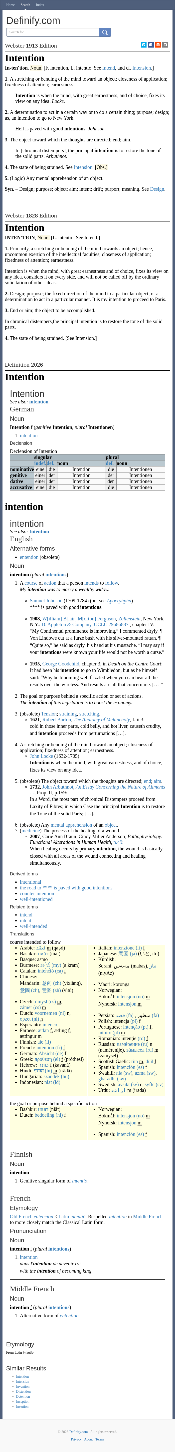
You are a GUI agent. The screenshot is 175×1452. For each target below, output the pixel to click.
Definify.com (78, 1432)
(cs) (52, 1001)
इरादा (39, 1070)
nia (119, 1073)
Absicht (46, 1053)
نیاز (153, 966)
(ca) (59, 971)
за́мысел (135, 1050)
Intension (22, 1381)
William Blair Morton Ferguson (79, 618)
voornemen (46, 1013)
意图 (47, 990)
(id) (56, 1082)
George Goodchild (60, 663)
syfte (150, 1084)
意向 (47, 983)
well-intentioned (36, 899)
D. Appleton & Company (66, 624)
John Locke (41, 756)
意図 (124, 953)
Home (10, 5)
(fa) (130, 1015)
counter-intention (37, 893)
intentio (79, 1180)
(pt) (145, 1027)
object (111, 825)
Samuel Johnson (46, 600)
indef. (40, 463)
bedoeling (44, 1115)
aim (157, 781)
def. (51, 463)
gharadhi (107, 1078)
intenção (131, 1027)
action (50, 583)
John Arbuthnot (57, 787)
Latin (63, 1216)
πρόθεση (43, 1059)
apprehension (78, 825)
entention (29, 557)
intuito (104, 1032)
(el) (56, 1059)
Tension (49, 713)
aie (40, 1042)
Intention (39, 531)
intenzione (124, 947)
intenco (49, 1024)
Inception (22, 1401)
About (88, 1439)
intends (91, 583)
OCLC (100, 624)
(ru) (145, 1044)
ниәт (43, 953)
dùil (149, 1061)
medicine (30, 830)
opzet (25, 1019)
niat (48, 1082)
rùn (134, 1061)
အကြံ (45, 965)
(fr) (58, 1047)
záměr (26, 1007)
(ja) (133, 953)
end (147, 781)
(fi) (47, 1042)
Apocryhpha (119, 600)
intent (25, 920)
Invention (23, 1386)
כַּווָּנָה (43, 1065)
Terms (99, 1439)
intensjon (126, 996)
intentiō (77, 1216)
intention (38, 401)
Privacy (76, 1439)
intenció (46, 971)
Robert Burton (56, 719)
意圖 (25, 990)
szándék (52, 1076)
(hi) (48, 1070)
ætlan (43, 1030)
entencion (43, 1216)
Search (25, 5)
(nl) (62, 1013)
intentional (30, 882)
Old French (21, 1216)
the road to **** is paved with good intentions (66, 887)
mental (57, 825)
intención (126, 1067)
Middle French (148, 1216)
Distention (23, 1391)
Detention (23, 1396)
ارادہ (118, 1090)
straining (68, 713)
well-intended (33, 926)
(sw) (128, 1073)
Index (40, 5)
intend (26, 914)
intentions (55, 574)
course (30, 583)
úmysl (41, 1001)
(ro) (141, 1038)
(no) (140, 996)
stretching (89, 713)
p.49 (118, 842)
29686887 (119, 624)
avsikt (124, 1084)
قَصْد (41, 947)
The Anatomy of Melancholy (102, 719)
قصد (120, 1015)
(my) (56, 965)
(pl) (134, 1021)
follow (111, 583)
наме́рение (128, 1044)
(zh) (57, 983)
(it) (139, 947)
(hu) (65, 1076)
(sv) (135, 1084)
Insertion (22, 1406)
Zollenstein (129, 618)
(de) (59, 1053)
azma (140, 1073)
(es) (140, 1067)
